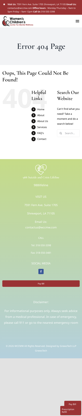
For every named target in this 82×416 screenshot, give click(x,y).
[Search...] (68, 133)
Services (42, 127)
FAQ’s (40, 133)
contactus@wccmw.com (20, 8)
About (40, 115)
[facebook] (41, 271)
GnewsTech (41, 350)
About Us (42, 121)
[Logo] (41, 165)
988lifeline (41, 185)
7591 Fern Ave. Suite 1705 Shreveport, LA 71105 (41, 4)
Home (40, 109)
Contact (41, 139)
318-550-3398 (48, 11)
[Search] (61, 133)
